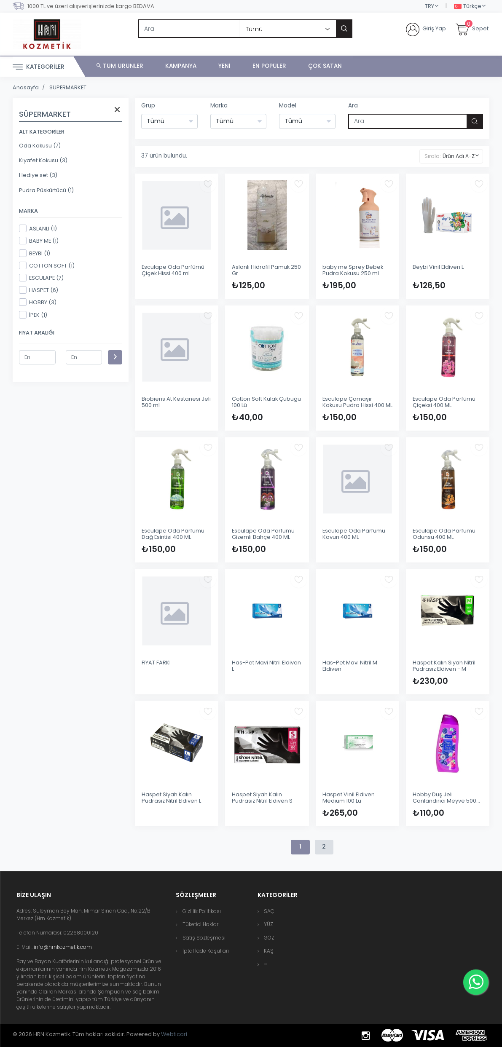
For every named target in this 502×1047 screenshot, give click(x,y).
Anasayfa (26, 87)
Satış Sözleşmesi (204, 937)
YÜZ (268, 924)
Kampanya (180, 66)
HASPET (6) (38, 290)
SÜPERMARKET (67, 87)
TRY (429, 6)
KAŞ (269, 950)
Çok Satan (325, 66)
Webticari (174, 1034)
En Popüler (269, 66)
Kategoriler (38, 67)
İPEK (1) (33, 315)
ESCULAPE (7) (41, 277)
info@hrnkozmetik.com (63, 947)
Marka (219, 106)
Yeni (224, 66)
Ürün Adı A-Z (459, 156)
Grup (148, 106)
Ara (353, 106)
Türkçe (467, 7)
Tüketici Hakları (201, 924)
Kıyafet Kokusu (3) (43, 160)
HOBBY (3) (37, 302)
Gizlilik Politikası (202, 911)
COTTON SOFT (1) (47, 265)
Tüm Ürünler (120, 66)
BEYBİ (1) (34, 253)
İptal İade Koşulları (206, 950)
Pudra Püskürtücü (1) (46, 190)
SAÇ (269, 911)
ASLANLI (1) (38, 228)
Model (287, 106)
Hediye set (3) (38, 175)
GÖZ (269, 937)
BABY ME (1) (39, 240)
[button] (265, 964)
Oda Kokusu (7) (40, 145)
